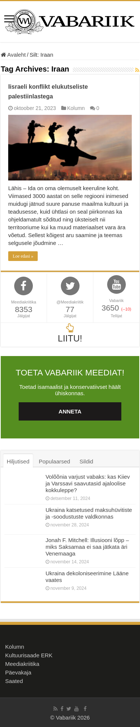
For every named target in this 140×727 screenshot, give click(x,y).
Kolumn (76, 108)
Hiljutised (18, 461)
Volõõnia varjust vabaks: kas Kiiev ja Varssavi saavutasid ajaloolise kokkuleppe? (88, 483)
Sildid (86, 461)
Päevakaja (18, 672)
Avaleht (13, 54)
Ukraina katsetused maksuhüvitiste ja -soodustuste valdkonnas (89, 513)
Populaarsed (54, 461)
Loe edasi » (23, 256)
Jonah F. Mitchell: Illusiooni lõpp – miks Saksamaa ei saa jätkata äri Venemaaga (87, 547)
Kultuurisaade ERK (29, 655)
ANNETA (70, 411)
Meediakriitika (22, 664)
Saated (14, 681)
